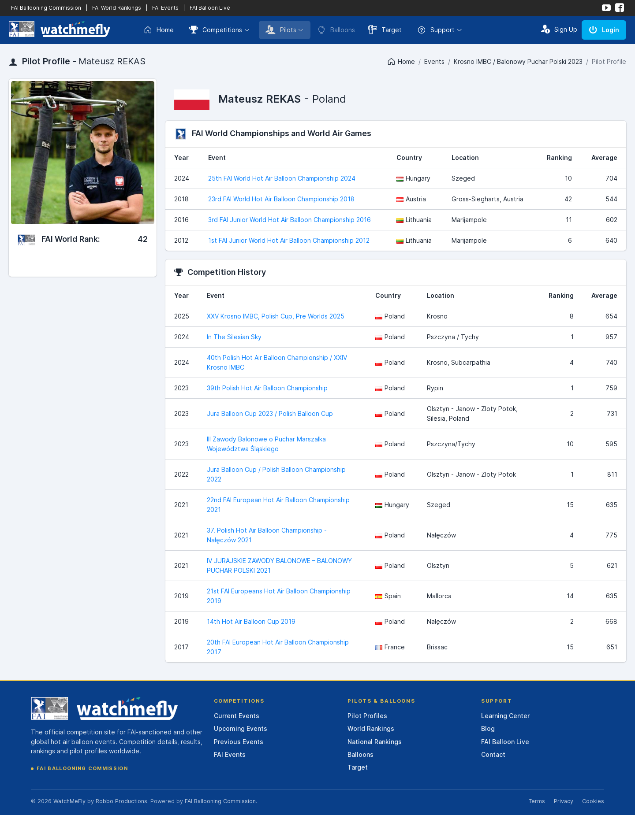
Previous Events (238, 741)
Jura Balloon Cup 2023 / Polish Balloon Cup (270, 413)
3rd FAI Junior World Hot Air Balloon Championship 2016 (289, 219)
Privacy (563, 801)
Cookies (593, 801)
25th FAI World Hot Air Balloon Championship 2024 (281, 178)
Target (385, 29)
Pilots (280, 29)
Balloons (360, 754)
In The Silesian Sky (234, 337)
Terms (536, 801)
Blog (488, 728)
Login (604, 29)
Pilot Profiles (367, 715)
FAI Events (165, 7)
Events (434, 61)
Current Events (236, 715)
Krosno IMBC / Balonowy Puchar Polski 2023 (518, 61)
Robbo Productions (121, 801)
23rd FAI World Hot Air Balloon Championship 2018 (281, 199)
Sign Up (559, 29)
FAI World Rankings (116, 7)
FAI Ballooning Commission (46, 7)
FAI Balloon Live (210, 7)
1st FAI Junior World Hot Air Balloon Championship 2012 (289, 240)
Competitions (215, 29)
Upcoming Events (240, 728)
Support (436, 30)
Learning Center (505, 715)
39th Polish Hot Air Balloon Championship (267, 388)
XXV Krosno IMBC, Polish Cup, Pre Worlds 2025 (275, 316)
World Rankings (370, 728)
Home (158, 30)
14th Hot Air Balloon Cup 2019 (251, 621)
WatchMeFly (69, 801)
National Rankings (374, 741)
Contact (493, 754)
